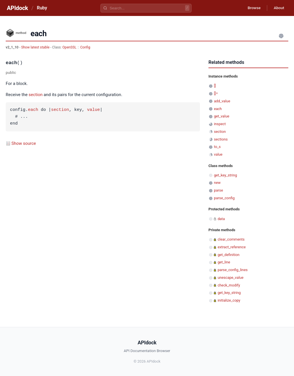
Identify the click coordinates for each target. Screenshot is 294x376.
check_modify (229, 285)
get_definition (229, 255)
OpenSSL (69, 47)
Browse (252, 8)
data (221, 219)
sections (221, 139)
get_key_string (225, 175)
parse (218, 190)
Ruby (42, 8)
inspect (220, 124)
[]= (216, 93)
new (217, 182)
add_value (222, 101)
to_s (217, 147)
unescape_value (231, 277)
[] (215, 86)
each (33, 110)
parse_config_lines (233, 270)
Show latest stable (35, 47)
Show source (23, 143)
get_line (224, 262)
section (35, 94)
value (93, 110)
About (278, 8)
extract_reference (232, 247)
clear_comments (231, 239)
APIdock (17, 8)
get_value (221, 116)
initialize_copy (229, 300)
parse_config (224, 198)
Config (85, 47)
